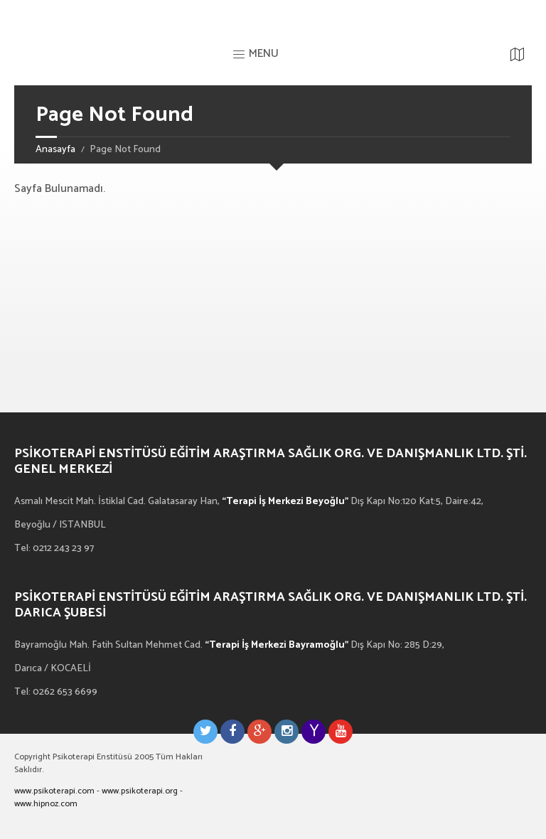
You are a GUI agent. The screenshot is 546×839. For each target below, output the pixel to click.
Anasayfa (55, 149)
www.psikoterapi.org (140, 791)
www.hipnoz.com (45, 804)
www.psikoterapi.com (54, 791)
